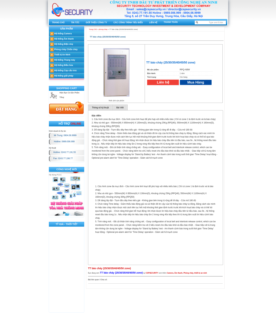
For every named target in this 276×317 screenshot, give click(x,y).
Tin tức (75, 22)
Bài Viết (120, 107)
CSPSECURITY (152, 273)
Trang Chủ (58, 22)
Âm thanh (178, 273)
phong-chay (103, 29)
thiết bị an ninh (200, 273)
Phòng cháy (188, 273)
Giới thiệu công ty (96, 22)
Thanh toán (171, 22)
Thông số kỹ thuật (100, 107)
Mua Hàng (195, 82)
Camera (170, 273)
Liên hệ (153, 22)
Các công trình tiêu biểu (128, 22)
